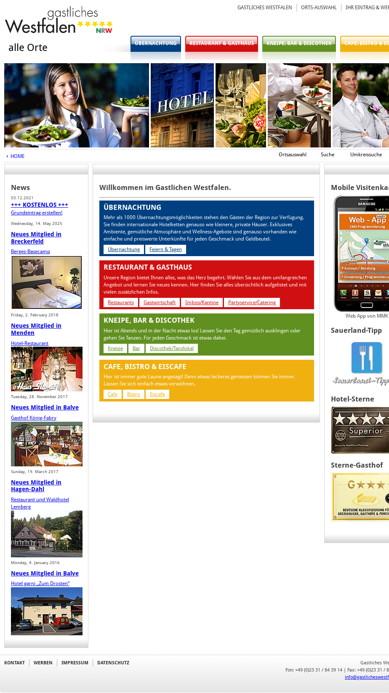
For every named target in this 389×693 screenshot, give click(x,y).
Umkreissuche (366, 155)
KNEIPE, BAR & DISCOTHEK (299, 43)
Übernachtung (124, 249)
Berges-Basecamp (30, 251)
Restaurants (121, 302)
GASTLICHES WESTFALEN (264, 8)
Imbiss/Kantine (201, 302)
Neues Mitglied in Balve (45, 407)
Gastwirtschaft (160, 302)
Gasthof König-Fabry (33, 418)
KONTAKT (14, 663)
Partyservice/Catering (252, 302)
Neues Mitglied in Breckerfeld (36, 238)
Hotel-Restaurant (29, 343)
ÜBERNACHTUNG (156, 43)
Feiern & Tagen (165, 249)
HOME (17, 156)
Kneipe (115, 348)
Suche (327, 155)
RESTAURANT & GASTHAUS (221, 43)
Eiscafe (157, 394)
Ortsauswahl (292, 155)
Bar (136, 348)
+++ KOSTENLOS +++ (39, 204)
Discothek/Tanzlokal (172, 348)
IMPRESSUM (74, 663)
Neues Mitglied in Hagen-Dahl (36, 486)
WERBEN (43, 663)
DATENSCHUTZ (113, 663)
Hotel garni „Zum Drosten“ (40, 583)
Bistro (133, 394)
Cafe (112, 394)
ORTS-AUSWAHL (319, 8)
